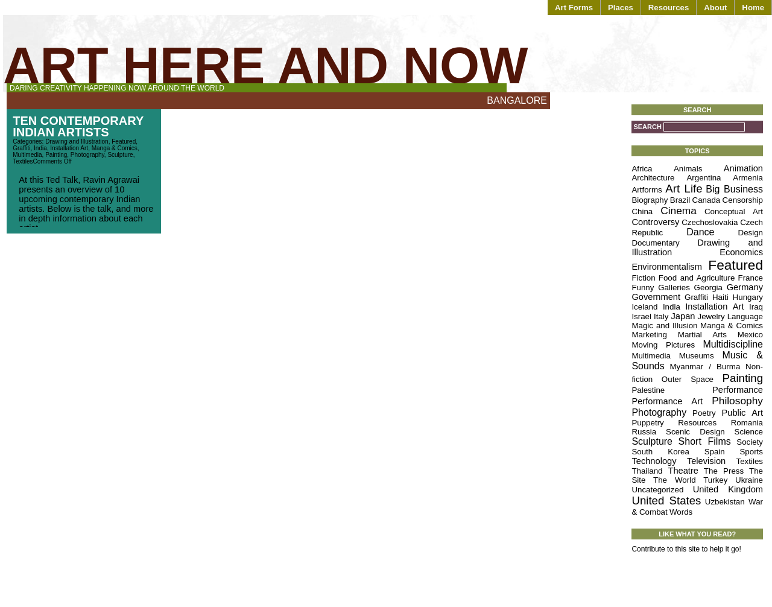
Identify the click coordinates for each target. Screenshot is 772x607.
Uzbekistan (725, 501)
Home (753, 7)
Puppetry (647, 422)
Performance (737, 390)
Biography (649, 200)
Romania (747, 422)
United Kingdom (728, 489)
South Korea (660, 451)
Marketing (649, 334)
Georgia (708, 287)
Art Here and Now (265, 65)
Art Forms (574, 7)
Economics (741, 252)
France (750, 277)
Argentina (703, 177)
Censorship (743, 200)
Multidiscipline (733, 344)
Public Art (742, 413)
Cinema (678, 211)
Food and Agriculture (697, 277)
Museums (696, 355)
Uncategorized (657, 489)
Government (655, 297)
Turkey (715, 480)
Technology (653, 461)
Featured (124, 141)
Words (680, 511)
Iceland (644, 306)
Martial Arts (702, 334)
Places (620, 7)
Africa (641, 168)
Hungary (748, 297)
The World (674, 480)
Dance (700, 232)
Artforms (646, 189)
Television (706, 461)
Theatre (683, 470)
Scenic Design (695, 431)
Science (749, 431)
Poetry (704, 413)
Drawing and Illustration (77, 141)
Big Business (734, 189)
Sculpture (120, 154)
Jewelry (710, 316)
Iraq (756, 306)
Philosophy (737, 401)
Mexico (750, 334)
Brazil (680, 200)
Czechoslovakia (710, 222)
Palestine (648, 390)
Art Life (683, 188)
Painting (56, 154)
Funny (642, 287)
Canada (706, 200)
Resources (668, 7)
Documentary (655, 242)
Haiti (720, 297)
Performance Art (667, 401)
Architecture (652, 177)
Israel (641, 316)
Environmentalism (666, 267)
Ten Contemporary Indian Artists (78, 126)
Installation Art (69, 148)
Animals (688, 168)
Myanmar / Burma (704, 366)
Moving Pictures (663, 344)
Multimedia (27, 154)
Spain (714, 451)
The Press (724, 470)
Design (751, 232)
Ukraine (749, 480)
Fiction (643, 277)
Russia (643, 431)
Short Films (705, 441)
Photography (87, 154)
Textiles (23, 161)
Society (749, 442)
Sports (751, 451)
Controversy (655, 222)
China (642, 211)
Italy (661, 316)
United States (666, 500)
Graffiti (21, 148)
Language (745, 316)
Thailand (646, 470)
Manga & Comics (115, 148)
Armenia (748, 177)
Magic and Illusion (664, 325)
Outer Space (687, 379)
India (40, 148)
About (715, 7)
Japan (683, 316)
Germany (745, 287)
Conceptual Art (733, 211)
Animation (743, 168)
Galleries (674, 287)
